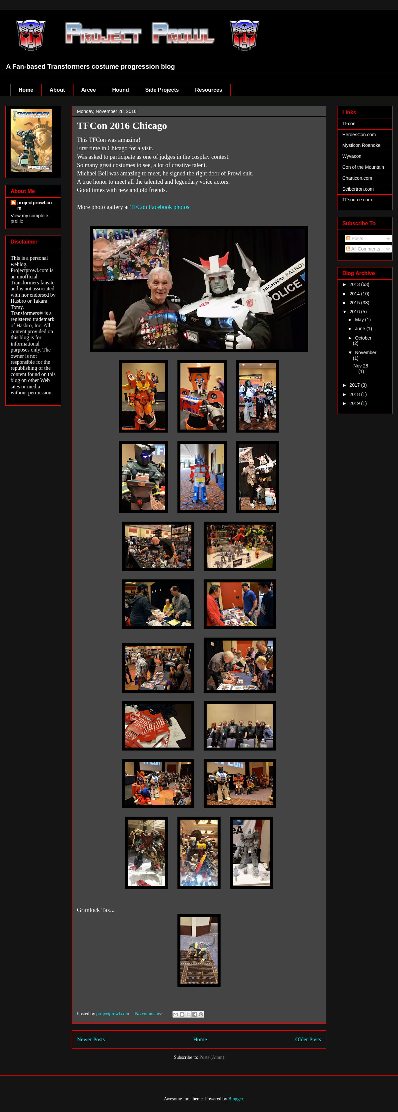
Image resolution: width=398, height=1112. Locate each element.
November (365, 352)
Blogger (235, 1098)
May (360, 319)
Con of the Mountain (363, 167)
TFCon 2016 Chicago (122, 125)
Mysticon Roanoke (361, 145)
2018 (355, 394)
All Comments (363, 249)
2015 (355, 302)
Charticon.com (357, 178)
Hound (120, 90)
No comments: (149, 1013)
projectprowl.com (34, 205)
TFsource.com (357, 199)
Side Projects (162, 90)
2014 (355, 293)
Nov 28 (361, 365)
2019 (355, 403)
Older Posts (308, 1039)
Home (26, 90)
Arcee (88, 90)
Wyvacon (351, 156)
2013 (355, 284)
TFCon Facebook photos (159, 207)
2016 (355, 311)
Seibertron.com (358, 189)
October (363, 338)
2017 (355, 385)
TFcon (349, 123)
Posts (354, 238)
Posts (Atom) (211, 1057)
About (57, 90)
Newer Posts (91, 1039)
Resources (208, 90)
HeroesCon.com (359, 134)
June (360, 328)
